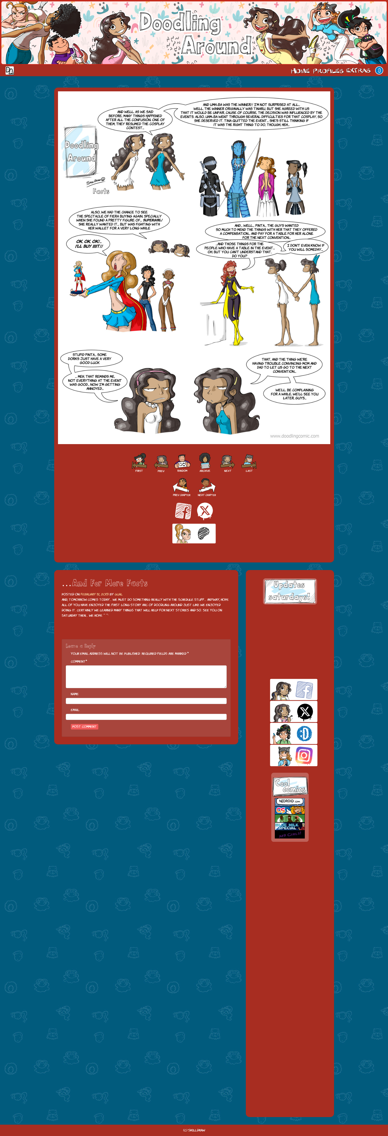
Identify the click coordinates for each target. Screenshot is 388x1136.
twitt (285, 711)
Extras (359, 70)
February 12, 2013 (95, 594)
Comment (78, 661)
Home (300, 70)
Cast (327, 70)
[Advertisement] (290, 641)
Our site (379, 70)
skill (285, 733)
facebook (285, 689)
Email (75, 710)
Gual (119, 594)
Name (75, 694)
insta (285, 755)
